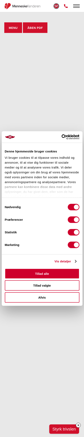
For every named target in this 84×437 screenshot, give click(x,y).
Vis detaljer (63, 261)
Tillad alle (42, 273)
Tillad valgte (42, 285)
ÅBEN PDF (35, 27)
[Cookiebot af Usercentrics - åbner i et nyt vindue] (61, 137)
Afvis (42, 297)
